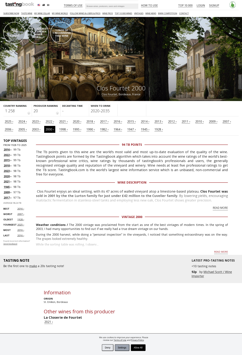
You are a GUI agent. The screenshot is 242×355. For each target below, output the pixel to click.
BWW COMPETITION (167, 13)
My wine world (60, 13)
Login (201, 5)
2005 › (22, 129)
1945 (7, 187)
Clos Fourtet (109, 94)
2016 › (118, 121)
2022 (7, 155)
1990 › (90, 129)
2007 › (227, 121)
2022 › (50, 121)
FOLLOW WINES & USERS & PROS (85, 13)
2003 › (36, 129)
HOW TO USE (149, 5)
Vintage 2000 (132, 217)
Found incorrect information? (16, 242)
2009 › (213, 121)
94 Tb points (132, 145)
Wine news (150, 13)
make (33, 266)
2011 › (186, 121)
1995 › (77, 129)
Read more (220, 208)
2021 (7, 181)
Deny (107, 347)
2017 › (104, 121)
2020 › (77, 121)
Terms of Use (120, 340)
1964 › (118, 129)
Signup (214, 5)
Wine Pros (107, 13)
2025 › (9, 121)
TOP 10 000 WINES (123, 13)
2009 (7, 192)
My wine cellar (42, 13)
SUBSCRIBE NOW (11, 13)
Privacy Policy (137, 340)
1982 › (104, 129)
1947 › (131, 129)
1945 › (145, 129)
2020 (7, 176)
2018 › (90, 121)
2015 (7, 160)
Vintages (138, 13)
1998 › (63, 129)
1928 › (158, 129)
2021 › (63, 121)
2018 (7, 165)
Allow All (138, 347)
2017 (7, 198)
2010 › (199, 121)
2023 (7, 171)
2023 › (36, 121)
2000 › (50, 129)
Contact (184, 13)
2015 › (131, 121)
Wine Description (132, 182)
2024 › (22, 121)
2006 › (9, 129)
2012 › (172, 121)
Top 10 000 (185, 5)
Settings (122, 347)
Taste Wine (26, 13)
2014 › (145, 121)
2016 (7, 149)
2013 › (158, 121)
